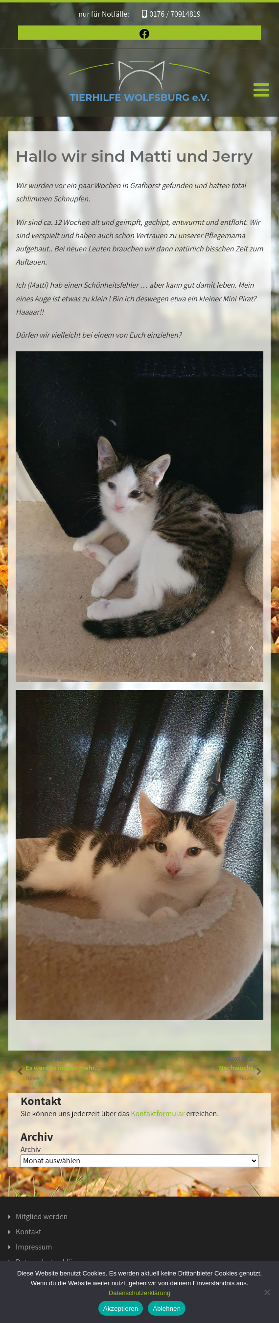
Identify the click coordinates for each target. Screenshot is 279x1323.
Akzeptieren (120, 1308)
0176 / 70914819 (171, 14)
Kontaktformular (158, 1113)
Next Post (197, 1063)
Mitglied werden (42, 1216)
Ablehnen (167, 1308)
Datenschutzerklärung (139, 1293)
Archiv (31, 1149)
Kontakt (28, 1231)
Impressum (34, 1247)
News (246, 1078)
